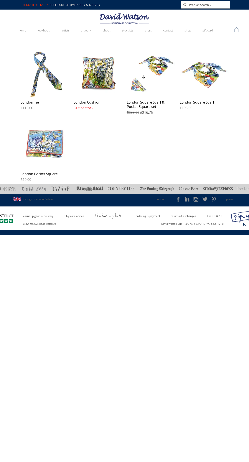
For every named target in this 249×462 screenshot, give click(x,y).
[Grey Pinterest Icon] (213, 199)
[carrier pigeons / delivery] (38, 216)
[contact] (161, 199)
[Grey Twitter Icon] (204, 199)
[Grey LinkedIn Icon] (187, 199)
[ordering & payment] (147, 216)
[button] (236, 29)
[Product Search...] (205, 4)
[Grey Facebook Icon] (178, 199)
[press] (230, 199)
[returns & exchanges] (183, 216)
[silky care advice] (74, 216)
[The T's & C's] (214, 216)
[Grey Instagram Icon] (196, 199)
